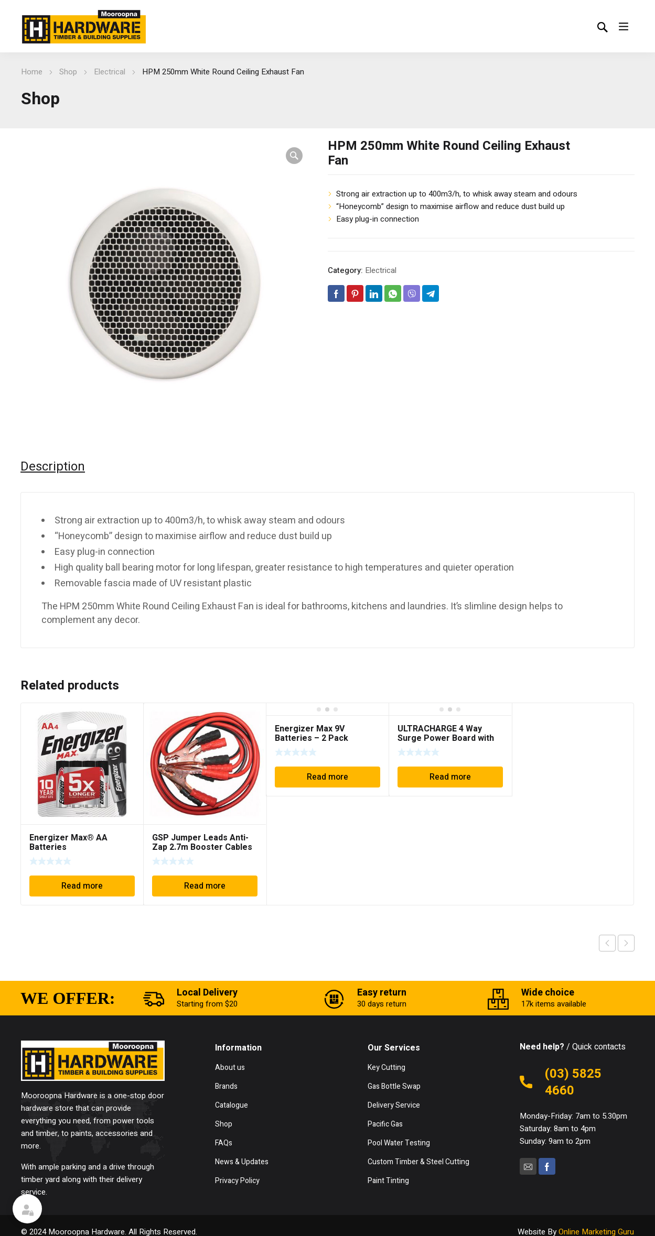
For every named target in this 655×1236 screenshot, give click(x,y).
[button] (294, 155)
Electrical (109, 72)
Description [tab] (52, 466)
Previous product (607, 943)
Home (31, 72)
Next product (626, 943)
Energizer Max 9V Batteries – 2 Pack (311, 734)
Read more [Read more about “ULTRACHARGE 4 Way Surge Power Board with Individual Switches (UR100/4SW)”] (450, 777)
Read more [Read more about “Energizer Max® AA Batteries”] (82, 886)
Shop (68, 72)
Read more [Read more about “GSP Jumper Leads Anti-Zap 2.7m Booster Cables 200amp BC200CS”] (205, 886)
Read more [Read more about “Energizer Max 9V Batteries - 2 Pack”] (327, 777)
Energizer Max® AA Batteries (68, 843)
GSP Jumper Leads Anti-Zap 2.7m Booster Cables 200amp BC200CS (202, 847)
